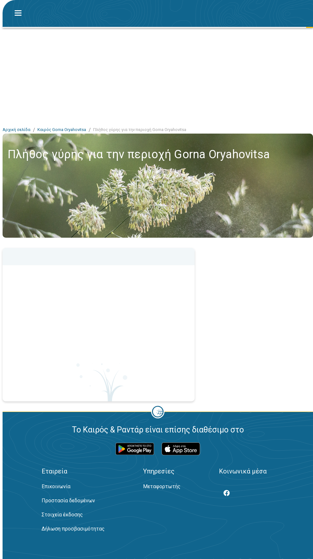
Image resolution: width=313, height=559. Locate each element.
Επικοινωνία (56, 486)
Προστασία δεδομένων (68, 500)
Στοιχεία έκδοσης (62, 515)
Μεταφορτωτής (162, 486)
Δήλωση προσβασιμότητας (73, 529)
